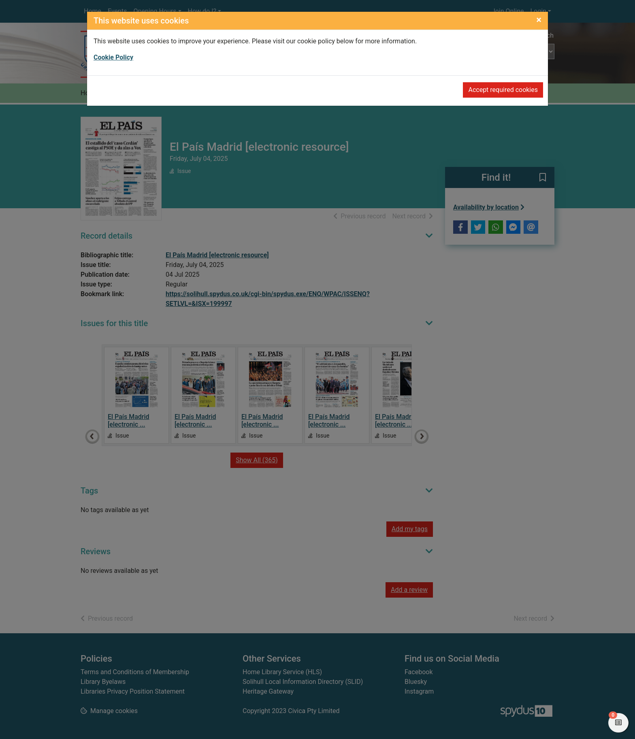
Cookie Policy (113, 57)
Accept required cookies (503, 90)
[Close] (539, 20)
